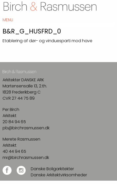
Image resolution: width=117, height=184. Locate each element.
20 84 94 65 (14, 122)
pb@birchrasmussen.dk (26, 128)
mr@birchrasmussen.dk (26, 157)
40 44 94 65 (14, 151)
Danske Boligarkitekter (52, 169)
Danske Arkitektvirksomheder (59, 175)
